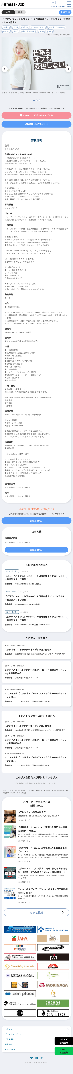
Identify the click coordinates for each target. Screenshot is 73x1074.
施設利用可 (6, 31)
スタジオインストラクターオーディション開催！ (28, 649)
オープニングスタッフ (38, 27)
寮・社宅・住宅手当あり (56, 27)
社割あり (15, 31)
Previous (5, 69)
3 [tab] (39, 100)
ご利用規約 (9, 1039)
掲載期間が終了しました (36, 124)
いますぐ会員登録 (63, 1041)
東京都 (31, 790)
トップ (5, 790)
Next (68, 69)
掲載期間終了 (36, 520)
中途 (8, 12)
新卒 (20, 12)
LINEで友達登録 (63, 1051)
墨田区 (38, 790)
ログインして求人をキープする (36, 115)
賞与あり (50, 31)
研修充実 (41, 31)
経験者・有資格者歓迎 (28, 31)
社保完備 (15, 27)
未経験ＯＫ (6, 27)
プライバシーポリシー (14, 1034)
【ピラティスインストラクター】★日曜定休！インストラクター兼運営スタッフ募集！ (34, 577)
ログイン (8, 1029)
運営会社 (8, 1044)
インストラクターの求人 (18, 790)
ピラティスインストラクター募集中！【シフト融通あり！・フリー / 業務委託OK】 (36, 671)
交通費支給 (24, 27)
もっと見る (36, 912)
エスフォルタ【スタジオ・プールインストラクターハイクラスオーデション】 (36, 695)
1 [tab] (34, 100)
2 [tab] (36, 100)
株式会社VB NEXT (12, 149)
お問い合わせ (10, 1049)
